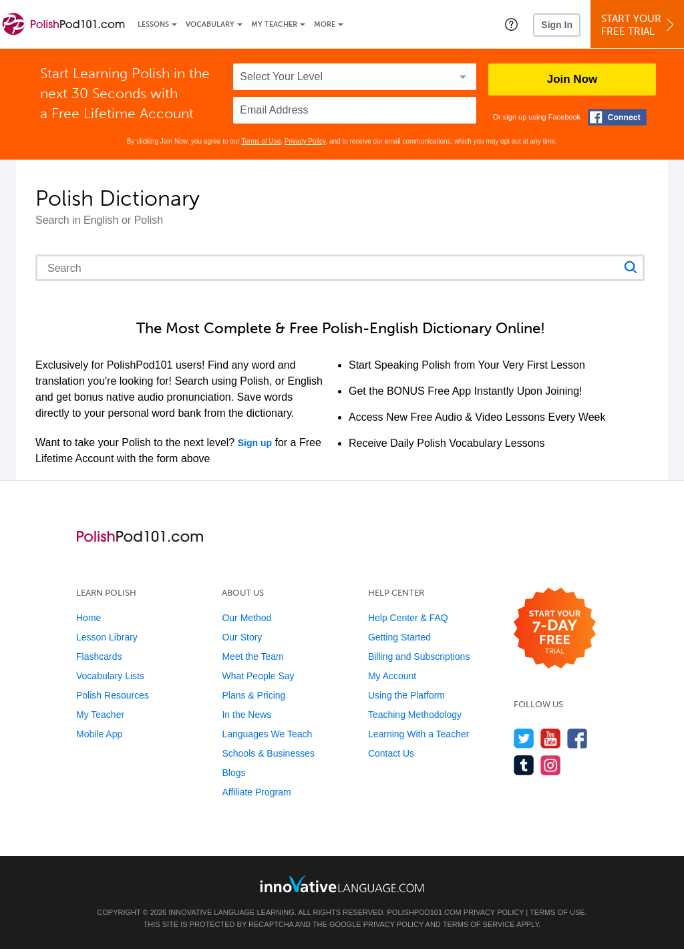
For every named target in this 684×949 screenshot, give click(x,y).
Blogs (233, 772)
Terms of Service (479, 924)
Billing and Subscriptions (419, 656)
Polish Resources (112, 695)
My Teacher (274, 24)
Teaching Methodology (415, 714)
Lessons (153, 24)
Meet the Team (252, 656)
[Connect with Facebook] (617, 117)
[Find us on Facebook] (577, 738)
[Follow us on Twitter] (524, 738)
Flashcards (99, 656)
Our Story (242, 637)
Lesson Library (107, 637)
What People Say (258, 676)
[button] (511, 24)
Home (88, 617)
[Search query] (340, 267)
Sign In (556, 24)
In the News (246, 714)
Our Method (246, 617)
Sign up (255, 442)
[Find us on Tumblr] (524, 765)
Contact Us (391, 753)
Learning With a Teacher (419, 734)
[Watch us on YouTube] (550, 738)
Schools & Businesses (268, 753)
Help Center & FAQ (408, 617)
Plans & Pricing (253, 695)
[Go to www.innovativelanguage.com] (342, 884)
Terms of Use (261, 141)
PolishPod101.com (424, 912)
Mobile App (99, 734)
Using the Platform (406, 695)
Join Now (572, 79)
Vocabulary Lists (110, 676)
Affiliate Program (256, 792)
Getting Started (399, 637)
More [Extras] (324, 24)
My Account (392, 676)
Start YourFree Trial (639, 25)
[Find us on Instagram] (550, 765)
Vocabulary (210, 24)
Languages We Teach (267, 734)
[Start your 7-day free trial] (555, 629)
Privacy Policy (305, 141)
